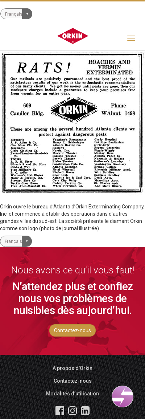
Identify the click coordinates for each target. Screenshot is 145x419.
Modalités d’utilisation (72, 393)
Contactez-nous (72, 330)
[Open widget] (122, 396)
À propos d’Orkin (72, 368)
